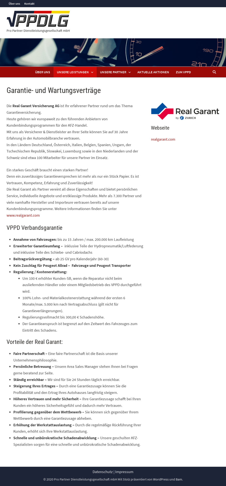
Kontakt (29, 4)
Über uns (14, 4)
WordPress (161, 479)
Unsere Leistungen (73, 72)
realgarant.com (163, 139)
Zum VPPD (183, 72)
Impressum (124, 471)
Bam (179, 479)
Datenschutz (103, 471)
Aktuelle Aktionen (153, 72)
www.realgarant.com (23, 215)
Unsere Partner (113, 72)
